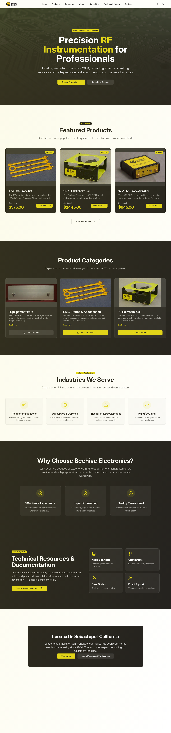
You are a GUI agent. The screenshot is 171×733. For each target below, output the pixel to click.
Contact (128, 4)
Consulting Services (100, 82)
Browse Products (71, 82)
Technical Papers (112, 4)
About (82, 4)
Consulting (94, 4)
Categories (69, 4)
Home (44, 4)
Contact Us (66, 656)
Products (56, 4)
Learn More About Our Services (96, 656)
